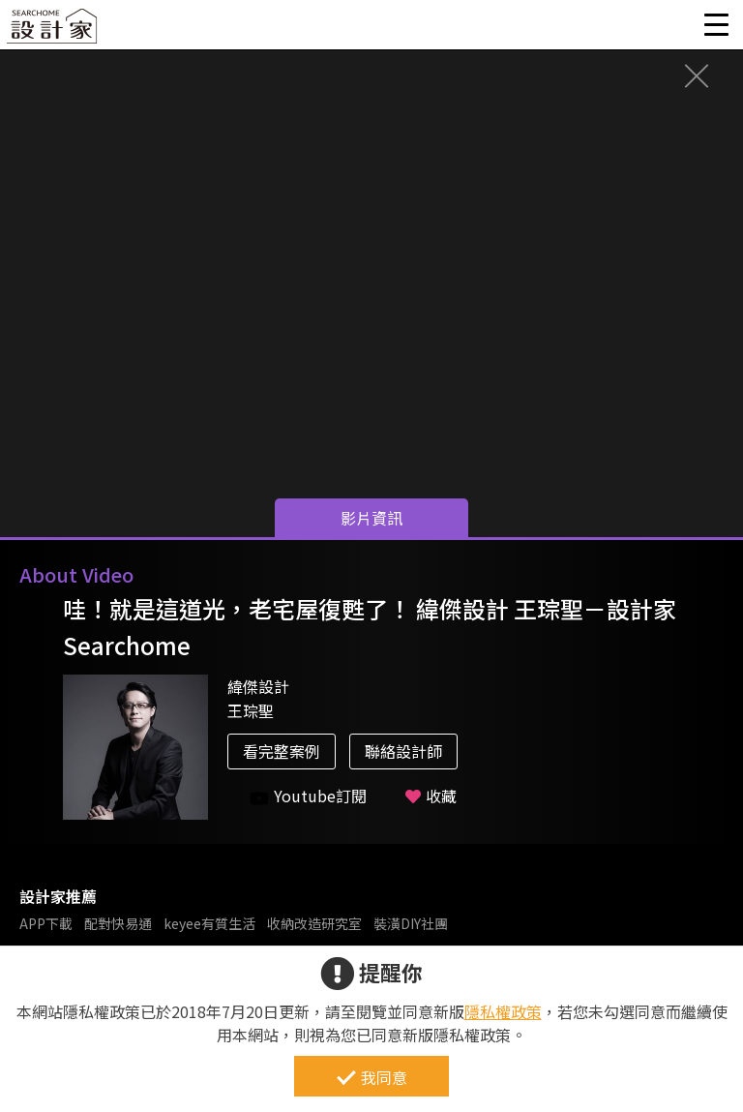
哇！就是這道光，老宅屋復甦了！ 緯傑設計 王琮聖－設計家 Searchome (369, 626)
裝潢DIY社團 (410, 923)
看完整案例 (281, 751)
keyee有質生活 (209, 923)
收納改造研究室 (314, 923)
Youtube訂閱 (308, 796)
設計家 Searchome (53, 31)
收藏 (431, 795)
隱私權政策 (503, 1011)
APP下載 (46, 923)
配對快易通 (118, 923)
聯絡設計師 (403, 751)
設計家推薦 (58, 896)
